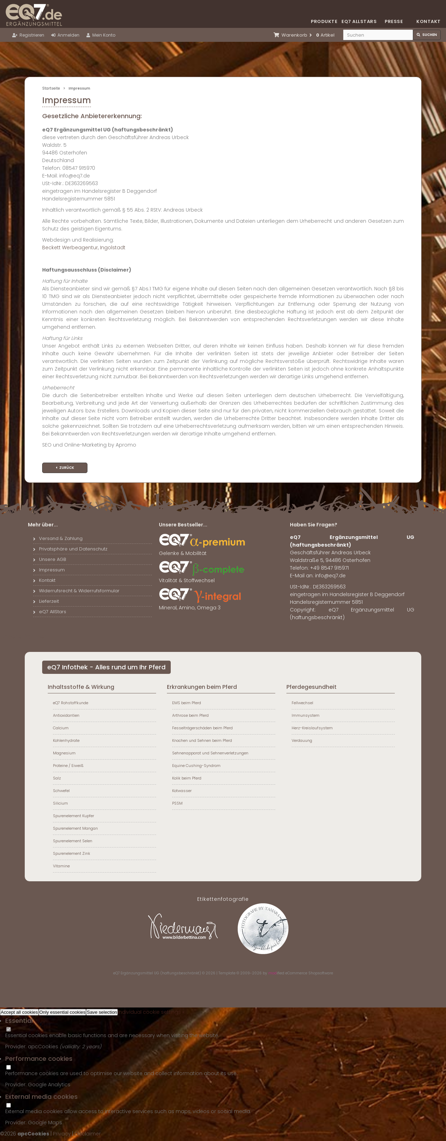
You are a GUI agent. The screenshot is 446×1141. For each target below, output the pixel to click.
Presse (394, 21)
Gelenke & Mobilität (202, 550)
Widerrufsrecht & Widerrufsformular (76, 590)
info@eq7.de (330, 575)
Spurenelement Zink (71, 853)
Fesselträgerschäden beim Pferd (202, 728)
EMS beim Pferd (186, 703)
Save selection (102, 1012)
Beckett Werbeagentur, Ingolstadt (83, 247)
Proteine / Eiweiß (68, 765)
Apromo (126, 444)
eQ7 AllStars (49, 611)
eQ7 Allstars (358, 21)
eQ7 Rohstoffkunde (70, 703)
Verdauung (302, 740)
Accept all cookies (19, 1012)
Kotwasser (182, 790)
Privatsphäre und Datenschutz (70, 549)
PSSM (177, 803)
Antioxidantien (66, 715)
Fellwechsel (302, 703)
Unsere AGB (49, 559)
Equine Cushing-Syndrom (196, 765)
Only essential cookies (62, 1012)
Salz (57, 778)
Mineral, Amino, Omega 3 (202, 605)
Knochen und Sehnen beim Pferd (202, 740)
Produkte (324, 21)
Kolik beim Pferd (186, 778)
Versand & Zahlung (58, 538)
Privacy (62, 1133)
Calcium (61, 728)
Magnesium (64, 753)
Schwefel (61, 790)
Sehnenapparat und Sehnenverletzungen (210, 753)
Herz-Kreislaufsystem (312, 728)
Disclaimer (88, 1133)
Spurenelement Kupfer (73, 816)
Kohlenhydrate (66, 740)
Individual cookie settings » (151, 1012)
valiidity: (72, 1046)
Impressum (49, 569)
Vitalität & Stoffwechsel (202, 577)
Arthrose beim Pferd (190, 715)
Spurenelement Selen (72, 841)
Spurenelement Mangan (75, 828)
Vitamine (61, 866)
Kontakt (428, 21)
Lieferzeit (46, 601)
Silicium (60, 803)
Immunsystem (306, 715)
